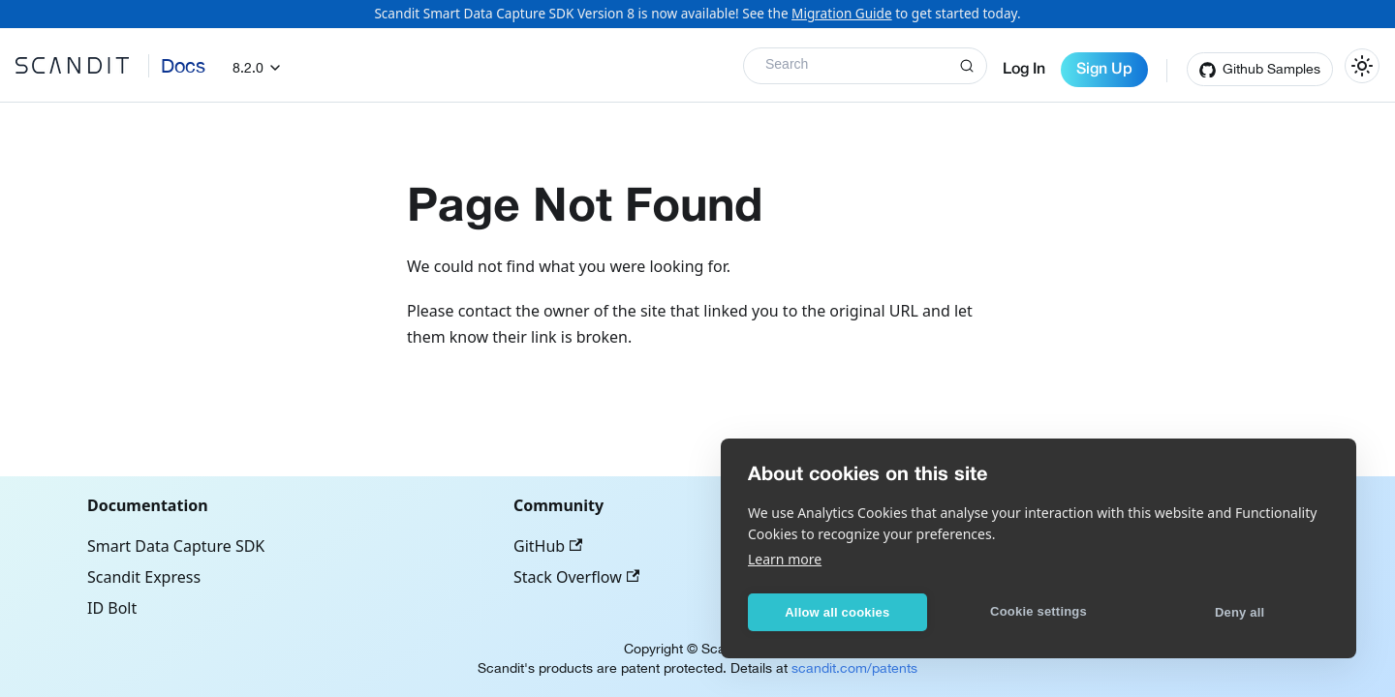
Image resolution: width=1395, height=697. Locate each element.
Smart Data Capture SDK (175, 546)
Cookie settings (1038, 611)
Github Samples (1271, 68)
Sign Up (1104, 69)
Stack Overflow (576, 577)
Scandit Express (144, 577)
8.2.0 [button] (248, 68)
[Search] (865, 65)
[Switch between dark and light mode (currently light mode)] (1362, 65)
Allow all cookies (837, 612)
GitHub (547, 546)
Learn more (785, 559)
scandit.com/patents (854, 668)
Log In (1024, 69)
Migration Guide (841, 13)
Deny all (1239, 612)
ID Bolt (112, 608)
